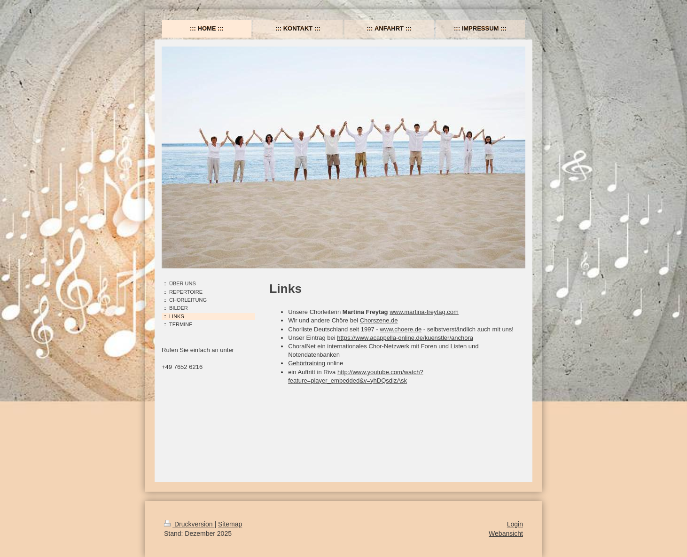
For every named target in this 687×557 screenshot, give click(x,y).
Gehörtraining (306, 363)
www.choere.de (401, 329)
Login (515, 524)
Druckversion (189, 524)
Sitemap (230, 524)
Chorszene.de (379, 320)
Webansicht (506, 533)
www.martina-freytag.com (424, 311)
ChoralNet (302, 346)
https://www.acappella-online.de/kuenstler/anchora (405, 337)
